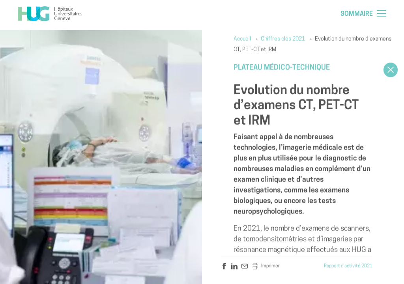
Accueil (242, 39)
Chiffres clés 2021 (283, 39)
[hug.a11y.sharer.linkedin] (234, 266)
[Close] (390, 70)
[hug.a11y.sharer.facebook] (224, 266)
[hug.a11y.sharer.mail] (244, 266)
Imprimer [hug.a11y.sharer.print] (266, 266)
